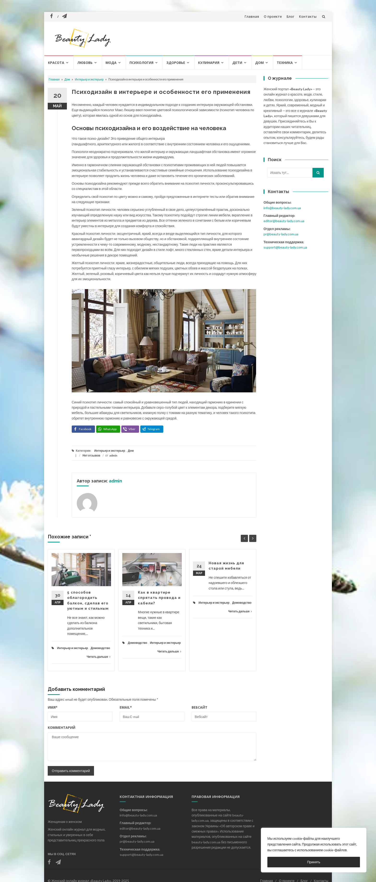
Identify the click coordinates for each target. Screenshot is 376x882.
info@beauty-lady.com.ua (282, 208)
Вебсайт (199, 707)
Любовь (85, 62)
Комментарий (61, 727)
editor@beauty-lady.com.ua (284, 221)
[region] (313, 850)
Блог (290, 16)
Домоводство (100, 648)
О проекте (273, 16)
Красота (56, 62)
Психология (141, 62)
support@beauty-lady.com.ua (285, 247)
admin (113, 455)
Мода (111, 62)
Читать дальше (98, 656)
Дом (259, 62)
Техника (285, 62)
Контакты (308, 16)
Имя (53, 707)
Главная (252, 16)
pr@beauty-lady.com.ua (281, 234)
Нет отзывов (91, 455)
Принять (313, 862)
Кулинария (208, 62)
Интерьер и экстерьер (89, 79)
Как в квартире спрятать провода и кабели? (159, 597)
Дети (237, 62)
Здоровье (175, 62)
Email (126, 707)
